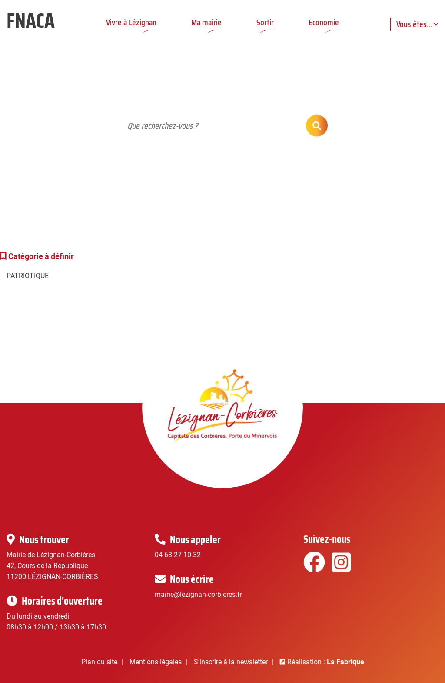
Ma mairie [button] (206, 22)
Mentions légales (156, 662)
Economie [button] (324, 22)
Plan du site (99, 662)
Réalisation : (325, 662)
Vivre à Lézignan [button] (131, 22)
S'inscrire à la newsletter (231, 662)
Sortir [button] (265, 22)
